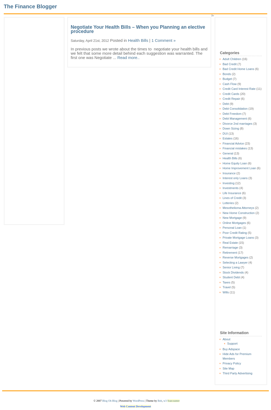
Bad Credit (230, 64)
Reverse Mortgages (235, 257)
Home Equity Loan (235, 163)
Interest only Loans (235, 178)
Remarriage (230, 247)
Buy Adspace (231, 349)
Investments (230, 188)
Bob (160, 400)
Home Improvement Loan (239, 168)
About (226, 339)
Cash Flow (230, 84)
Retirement (230, 252)
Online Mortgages (234, 222)
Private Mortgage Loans (238, 237)
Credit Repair (231, 98)
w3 (165, 400)
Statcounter (173, 400)
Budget (227, 78)
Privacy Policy (232, 363)
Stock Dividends (233, 272)
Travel (227, 287)
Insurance (229, 173)
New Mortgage (232, 217)
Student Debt (231, 277)
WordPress (138, 400)
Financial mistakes (235, 148)
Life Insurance (232, 193)
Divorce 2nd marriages (237, 123)
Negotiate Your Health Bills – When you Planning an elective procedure (138, 29)
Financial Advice (233, 143)
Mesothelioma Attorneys (238, 207)
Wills (226, 292)
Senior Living (231, 267)
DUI (225, 133)
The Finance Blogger (30, 6)
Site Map (228, 368)
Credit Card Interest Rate (239, 88)
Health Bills (230, 158)
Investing (228, 183)
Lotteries (228, 203)
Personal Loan (232, 227)
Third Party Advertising (237, 373)
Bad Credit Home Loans (238, 69)
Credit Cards (231, 93)
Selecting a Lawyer (235, 262)
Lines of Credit (232, 198)
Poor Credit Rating (235, 232)
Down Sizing (231, 128)
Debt (226, 103)
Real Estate (230, 242)
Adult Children (232, 59)
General (228, 153)
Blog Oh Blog (109, 400)
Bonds (227, 74)
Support (232, 343)
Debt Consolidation (235, 108)
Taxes (226, 282)
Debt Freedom (232, 113)
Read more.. (128, 57)
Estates (228, 138)
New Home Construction (239, 213)
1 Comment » (163, 40)
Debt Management (235, 118)
